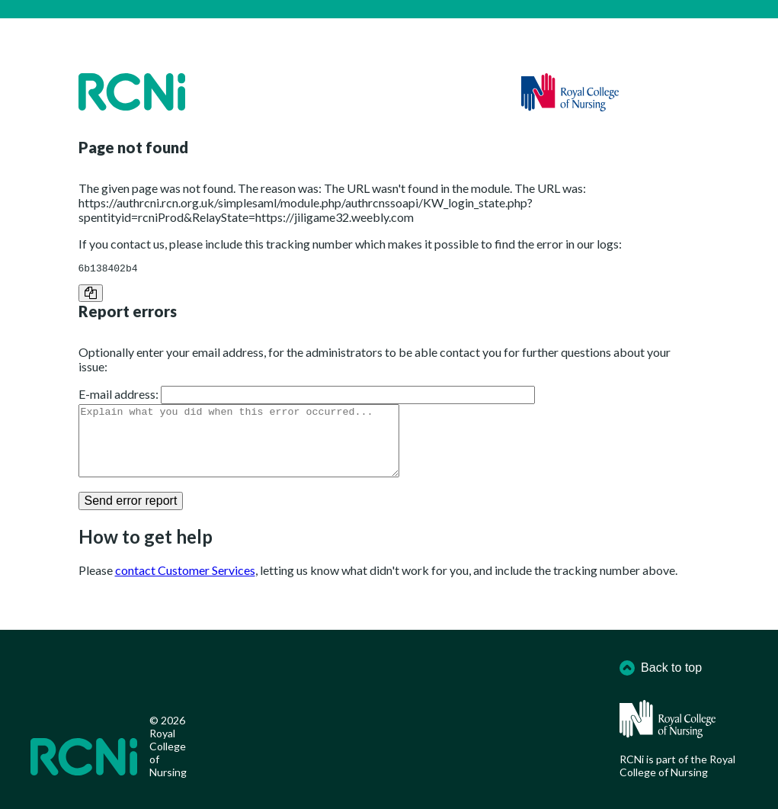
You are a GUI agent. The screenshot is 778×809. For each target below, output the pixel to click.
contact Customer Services (185, 586)
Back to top (661, 668)
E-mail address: (118, 396)
